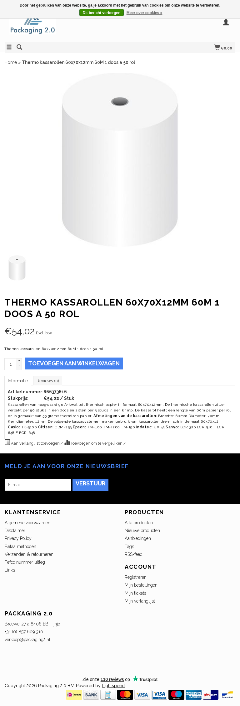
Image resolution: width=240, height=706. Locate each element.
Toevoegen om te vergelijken (93, 442)
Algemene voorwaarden (27, 522)
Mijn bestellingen (141, 585)
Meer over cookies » (144, 13)
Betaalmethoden (20, 546)
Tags (129, 546)
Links (10, 570)
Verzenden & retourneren (29, 554)
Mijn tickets (135, 593)
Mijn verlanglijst (140, 601)
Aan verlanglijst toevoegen (32, 442)
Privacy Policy (18, 538)
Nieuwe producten (142, 530)
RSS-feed (133, 554)
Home (10, 62)
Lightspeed (113, 685)
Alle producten (139, 522)
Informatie (18, 380)
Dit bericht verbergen (102, 13)
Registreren (136, 577)
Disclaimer (15, 530)
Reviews (48, 380)
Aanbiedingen (138, 538)
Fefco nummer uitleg (25, 562)
